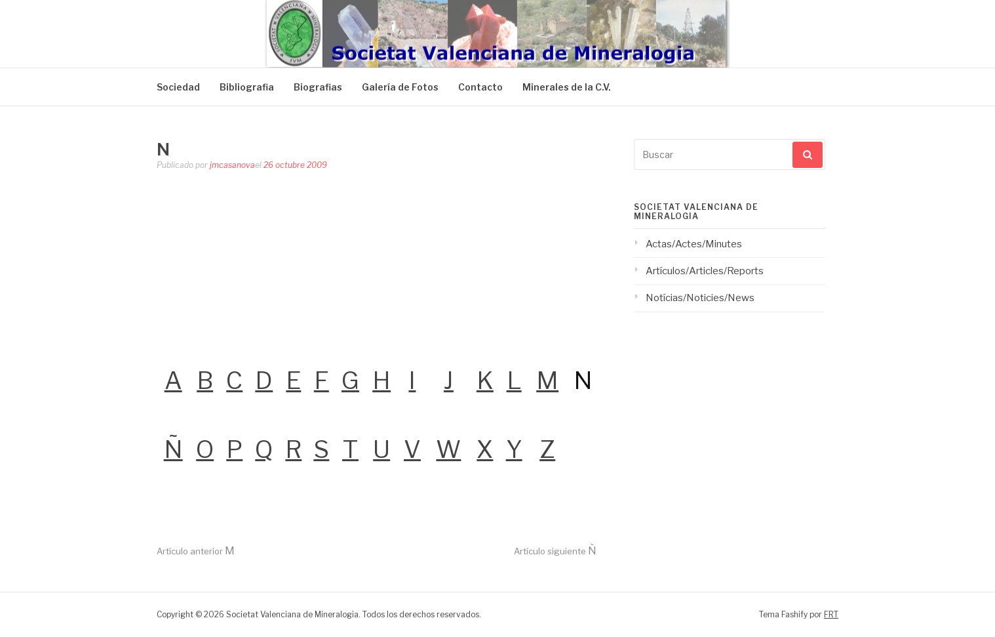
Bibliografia (247, 86)
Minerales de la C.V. (566, 86)
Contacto (480, 86)
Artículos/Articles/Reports (705, 271)
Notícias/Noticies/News (700, 298)
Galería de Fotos (400, 86)
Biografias (318, 86)
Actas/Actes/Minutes (694, 244)
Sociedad (178, 86)
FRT (831, 614)
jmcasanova (232, 165)
